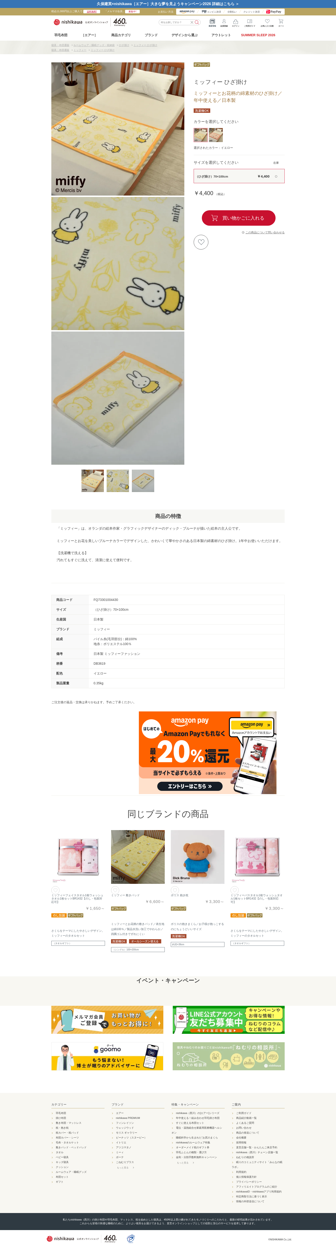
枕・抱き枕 (62, 1127)
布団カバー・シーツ (67, 1137)
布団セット (62, 1176)
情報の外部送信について (250, 1201)
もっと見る (123, 1167)
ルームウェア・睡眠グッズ (71, 1171)
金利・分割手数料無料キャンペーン (196, 1157)
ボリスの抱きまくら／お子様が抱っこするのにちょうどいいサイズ (197, 926)
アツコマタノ (123, 1147)
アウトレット (221, 35)
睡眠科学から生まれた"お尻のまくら (197, 1137)
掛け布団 (61, 1118)
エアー (120, 1113)
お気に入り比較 (267, 22)
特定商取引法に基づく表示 (251, 1196)
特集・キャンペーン (185, 1104)
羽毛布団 (60, 35)
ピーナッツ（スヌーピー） (131, 1137)
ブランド (118, 1104)
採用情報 (241, 1142)
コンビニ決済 (214, 12)
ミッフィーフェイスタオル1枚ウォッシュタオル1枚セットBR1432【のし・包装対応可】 (77, 899)
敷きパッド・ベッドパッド (71, 1147)
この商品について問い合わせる (265, 232)
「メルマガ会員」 (122, 11)
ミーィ (120, 1152)
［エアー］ (89, 35)
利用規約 (241, 1171)
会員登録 (224, 22)
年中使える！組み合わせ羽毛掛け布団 (198, 1118)
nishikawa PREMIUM (128, 1118)
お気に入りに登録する (201, 242)
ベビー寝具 (62, 1157)
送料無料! (92, 11)
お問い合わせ (244, 1127)
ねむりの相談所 (245, 1157)
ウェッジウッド (125, 1127)
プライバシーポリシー (249, 1181)
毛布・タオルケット (67, 1142)
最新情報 (212, 22)
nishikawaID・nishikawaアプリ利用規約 (259, 1191)
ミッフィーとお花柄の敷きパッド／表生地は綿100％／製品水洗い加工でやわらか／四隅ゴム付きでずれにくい (137, 929)
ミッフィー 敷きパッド (125, 895)
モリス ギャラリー (126, 1132)
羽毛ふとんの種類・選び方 (191, 1152)
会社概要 (241, 1137)
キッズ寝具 (62, 1162)
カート (281, 22)
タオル (59, 1152)
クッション (62, 1167)
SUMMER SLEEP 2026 (258, 35)
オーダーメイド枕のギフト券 (192, 1147)
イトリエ (121, 1142)
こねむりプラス (125, 1162)
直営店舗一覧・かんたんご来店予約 (256, 1147)
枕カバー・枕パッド (67, 1132)
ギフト (59, 1181)
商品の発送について (247, 1132)
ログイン (235, 22)
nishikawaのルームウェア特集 (193, 1142)
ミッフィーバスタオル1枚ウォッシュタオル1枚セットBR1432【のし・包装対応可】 (257, 899)
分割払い (232, 12)
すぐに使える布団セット (190, 1122)
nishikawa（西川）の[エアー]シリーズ (197, 1113)
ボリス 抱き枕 (179, 895)
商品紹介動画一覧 (246, 1118)
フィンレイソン (125, 1122)
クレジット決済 (251, 12)
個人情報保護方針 (246, 1176)
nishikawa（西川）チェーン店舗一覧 (257, 1152)
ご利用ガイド (249, 22)
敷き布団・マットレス (68, 1122)
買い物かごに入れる (243, 218)
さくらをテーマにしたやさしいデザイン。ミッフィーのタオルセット (78, 933)
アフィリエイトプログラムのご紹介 (256, 1186)
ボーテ (120, 1157)
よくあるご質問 (245, 1122)
